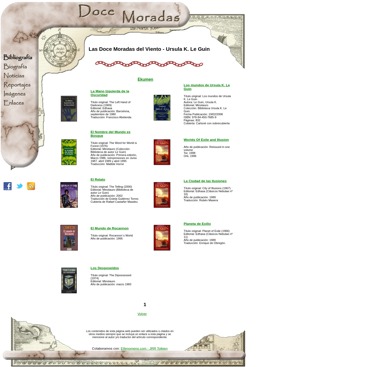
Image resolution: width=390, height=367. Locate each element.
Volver (142, 314)
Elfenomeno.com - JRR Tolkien (144, 348)
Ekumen (145, 79)
